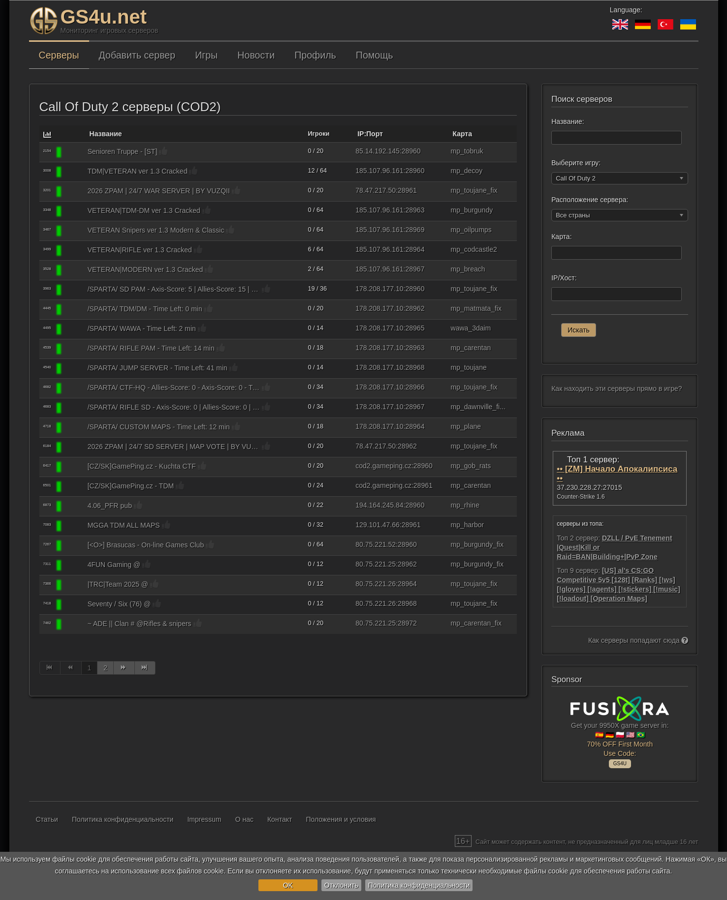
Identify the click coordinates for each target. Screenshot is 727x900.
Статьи (47, 819)
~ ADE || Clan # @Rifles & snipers (139, 624)
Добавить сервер (137, 55)
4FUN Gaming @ (114, 565)
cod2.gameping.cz (383, 466)
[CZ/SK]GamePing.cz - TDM (131, 486)
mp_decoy (467, 171)
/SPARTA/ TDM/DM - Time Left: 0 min (145, 309)
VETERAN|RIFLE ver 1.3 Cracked (140, 250)
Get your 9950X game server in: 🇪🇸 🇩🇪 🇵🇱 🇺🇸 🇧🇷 (619, 730)
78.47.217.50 (375, 190)
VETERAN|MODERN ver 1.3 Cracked (145, 269)
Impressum (204, 819)
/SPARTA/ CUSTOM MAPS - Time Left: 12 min (159, 427)
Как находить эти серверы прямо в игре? (616, 388)
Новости (256, 55)
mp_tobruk (467, 151)
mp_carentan (471, 348)
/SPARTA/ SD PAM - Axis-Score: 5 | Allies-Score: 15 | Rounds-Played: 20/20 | (174, 289)
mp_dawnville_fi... (478, 407)
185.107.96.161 (379, 171)
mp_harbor (467, 525)
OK (288, 885)
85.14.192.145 (377, 151)
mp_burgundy (472, 210)
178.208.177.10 (379, 289)
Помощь (374, 55)
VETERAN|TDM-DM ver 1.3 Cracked (144, 210)
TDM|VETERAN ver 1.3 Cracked (138, 171)
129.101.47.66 (377, 525)
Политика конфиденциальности (419, 885)
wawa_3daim (471, 328)
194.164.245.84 (379, 505)
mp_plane (466, 426)
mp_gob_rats (471, 466)
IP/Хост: (563, 278)
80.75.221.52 (375, 544)
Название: (567, 121)
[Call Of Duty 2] (74, 152)
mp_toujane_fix (474, 190)
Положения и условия (341, 819)
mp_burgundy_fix (477, 544)
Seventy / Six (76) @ (119, 604)
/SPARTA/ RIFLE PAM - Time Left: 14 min (151, 348)
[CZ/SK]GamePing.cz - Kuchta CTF (142, 466)
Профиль (315, 55)
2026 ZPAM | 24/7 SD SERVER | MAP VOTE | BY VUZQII (174, 446)
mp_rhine (465, 505)
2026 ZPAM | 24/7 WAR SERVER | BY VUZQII (159, 191)
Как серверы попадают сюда (638, 640)
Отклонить (341, 885)
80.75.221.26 (375, 584)
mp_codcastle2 (474, 249)
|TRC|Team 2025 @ (118, 584)
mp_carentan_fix (476, 623)
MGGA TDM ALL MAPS (124, 525)
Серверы (59, 55)
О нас (244, 819)
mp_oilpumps (471, 230)
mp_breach (468, 269)
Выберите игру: (576, 163)
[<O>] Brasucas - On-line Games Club (146, 545)
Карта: (561, 236)
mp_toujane (469, 367)
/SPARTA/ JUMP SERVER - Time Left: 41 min (157, 368)
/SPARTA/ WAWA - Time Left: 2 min (142, 328)
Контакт (279, 819)
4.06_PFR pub (110, 506)
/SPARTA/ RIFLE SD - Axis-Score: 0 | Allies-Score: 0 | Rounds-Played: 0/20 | (174, 407)
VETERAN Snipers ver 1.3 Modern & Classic (156, 230)
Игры (206, 55)
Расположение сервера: (589, 200)
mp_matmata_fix (476, 308)
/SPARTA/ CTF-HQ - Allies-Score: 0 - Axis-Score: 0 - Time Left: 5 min (174, 387)
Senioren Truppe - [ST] (123, 151)
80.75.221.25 (375, 564)
